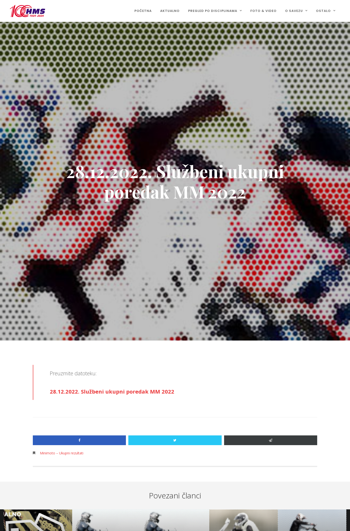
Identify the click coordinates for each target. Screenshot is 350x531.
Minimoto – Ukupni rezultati (61, 453)
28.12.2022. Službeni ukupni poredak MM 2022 (112, 391)
